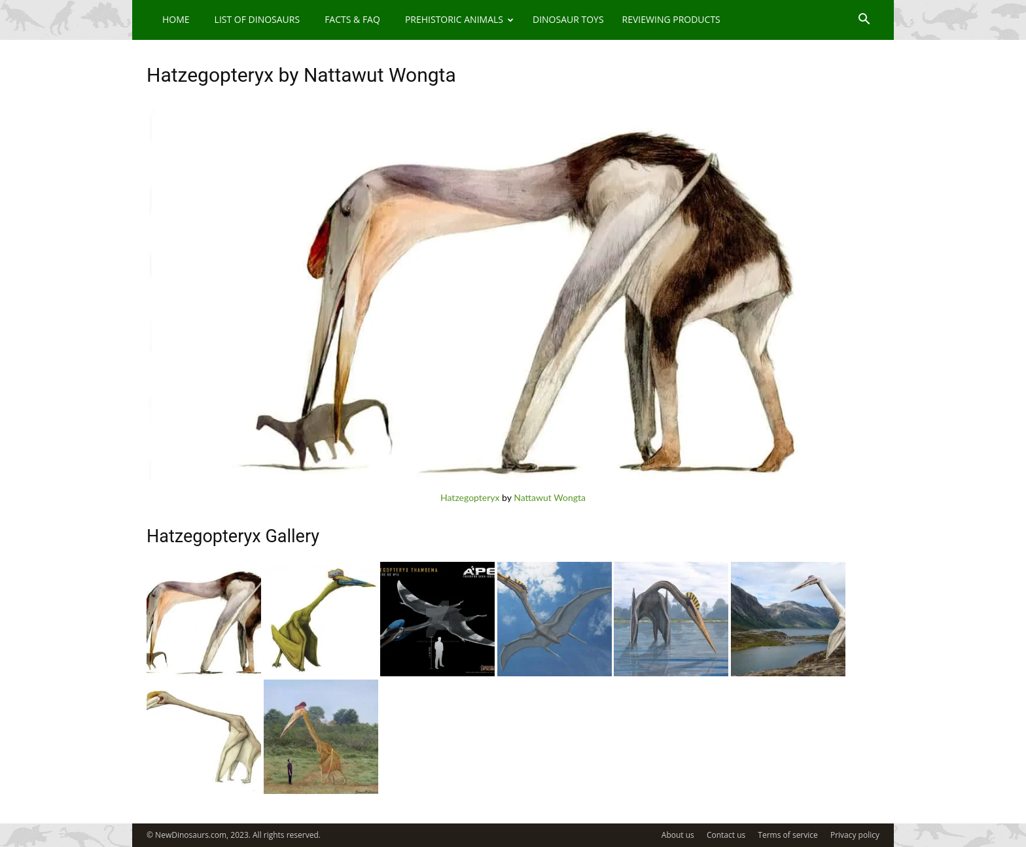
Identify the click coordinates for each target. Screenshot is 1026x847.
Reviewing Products (671, 19)
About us (678, 834)
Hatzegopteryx (469, 497)
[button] (863, 20)
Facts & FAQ (352, 19)
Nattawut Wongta (550, 497)
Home (176, 19)
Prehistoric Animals (459, 19)
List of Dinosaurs (257, 19)
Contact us (726, 834)
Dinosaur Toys (568, 19)
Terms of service (787, 834)
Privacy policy (854, 834)
